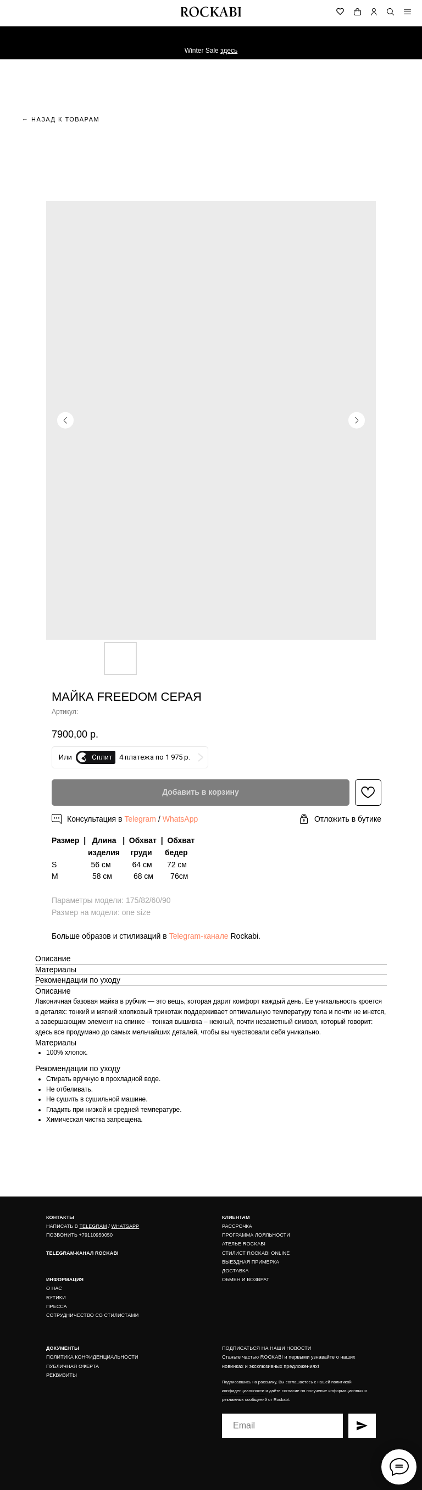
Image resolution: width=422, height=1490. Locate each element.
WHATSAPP (126, 1226)
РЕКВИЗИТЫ (61, 1375)
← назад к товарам (60, 119)
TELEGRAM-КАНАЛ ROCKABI (82, 1253)
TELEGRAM (93, 1226)
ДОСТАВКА (235, 1270)
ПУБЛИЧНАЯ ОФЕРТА (72, 1366)
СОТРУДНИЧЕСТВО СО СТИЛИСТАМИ (92, 1315)
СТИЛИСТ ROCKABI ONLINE (256, 1253)
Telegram (140, 819)
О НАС (54, 1288)
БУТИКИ (56, 1297)
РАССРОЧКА (237, 1226)
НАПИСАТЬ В (62, 1226)
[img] (407, 11)
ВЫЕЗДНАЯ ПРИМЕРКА (250, 1262)
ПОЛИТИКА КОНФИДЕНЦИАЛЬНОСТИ (92, 1357)
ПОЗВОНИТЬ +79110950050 (79, 1235)
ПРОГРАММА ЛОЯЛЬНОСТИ (256, 1235)
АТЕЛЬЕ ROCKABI (243, 1244)
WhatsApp (180, 819)
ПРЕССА (56, 1306)
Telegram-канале (199, 936)
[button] (340, 819)
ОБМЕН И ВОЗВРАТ (245, 1279)
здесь (228, 50)
